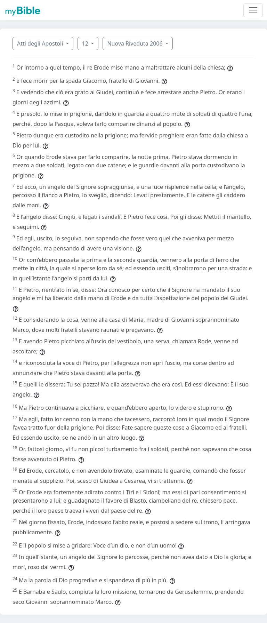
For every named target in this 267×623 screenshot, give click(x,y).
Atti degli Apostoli (40, 43)
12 (86, 43)
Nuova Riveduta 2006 (135, 43)
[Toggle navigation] (253, 10)
